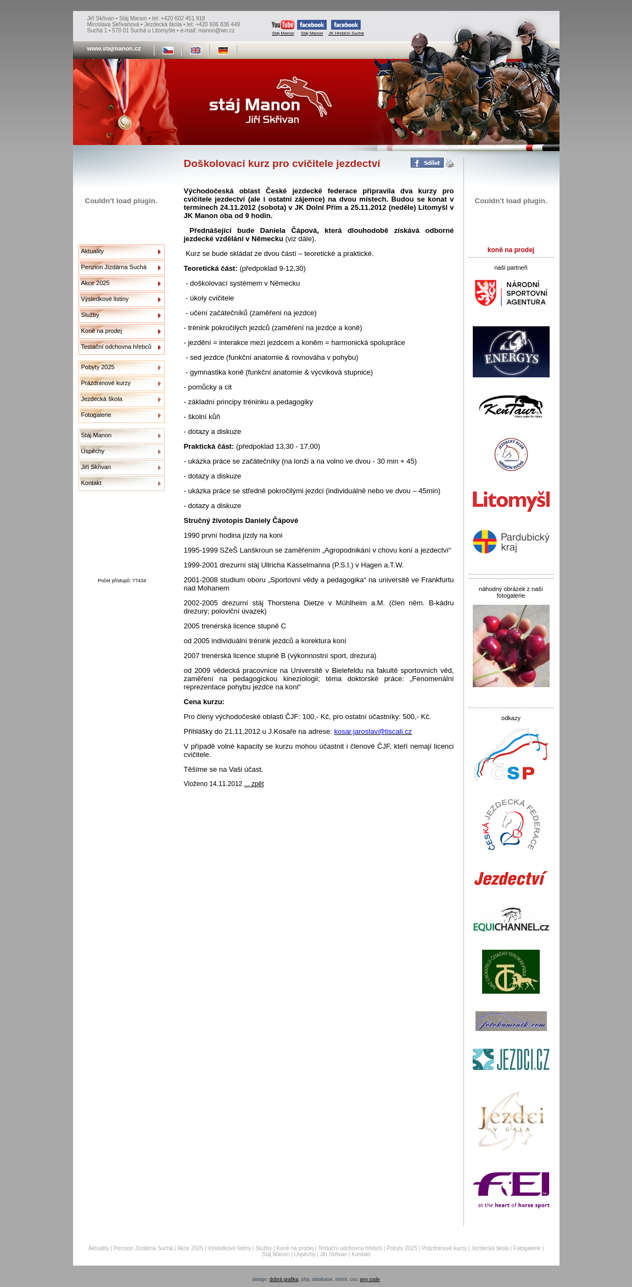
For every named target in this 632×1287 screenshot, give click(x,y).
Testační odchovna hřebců (116, 346)
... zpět (254, 784)
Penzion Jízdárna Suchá (114, 267)
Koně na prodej (101, 330)
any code (370, 1279)
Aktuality (92, 251)
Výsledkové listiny (105, 299)
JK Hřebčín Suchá (345, 28)
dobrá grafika (284, 1279)
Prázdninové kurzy (106, 383)
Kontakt (91, 483)
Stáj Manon (283, 28)
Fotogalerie (96, 414)
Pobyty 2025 (98, 367)
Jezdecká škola (101, 398)
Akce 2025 (95, 283)
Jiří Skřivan (96, 467)
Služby (90, 314)
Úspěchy (93, 451)
